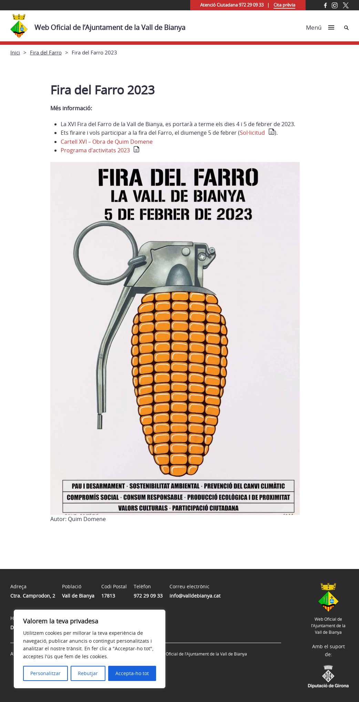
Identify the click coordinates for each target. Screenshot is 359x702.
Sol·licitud (252, 132)
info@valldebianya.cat (195, 595)
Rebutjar (88, 673)
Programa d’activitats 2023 (95, 150)
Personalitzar (45, 673)
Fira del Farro (46, 52)
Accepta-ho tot (132, 673)
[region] (89, 649)
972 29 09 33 (148, 595)
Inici (15, 52)
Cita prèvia (284, 5)
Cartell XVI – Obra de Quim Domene (107, 141)
